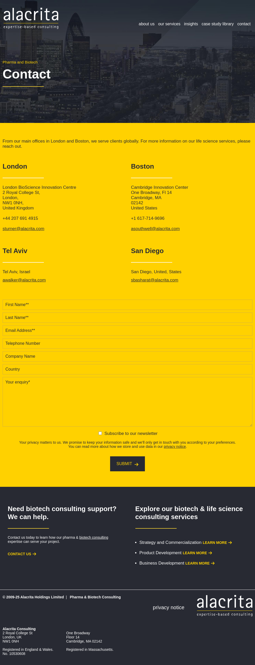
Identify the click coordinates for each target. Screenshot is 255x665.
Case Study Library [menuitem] (218, 24)
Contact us (19, 554)
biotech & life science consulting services (189, 513)
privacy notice (175, 446)
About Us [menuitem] (146, 24)
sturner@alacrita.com (23, 228)
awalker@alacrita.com (24, 280)
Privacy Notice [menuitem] (168, 607)
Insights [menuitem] (191, 24)
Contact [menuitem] (244, 24)
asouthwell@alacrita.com (155, 228)
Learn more (215, 543)
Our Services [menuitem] (169, 24)
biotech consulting (93, 537)
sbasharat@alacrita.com (154, 280)
